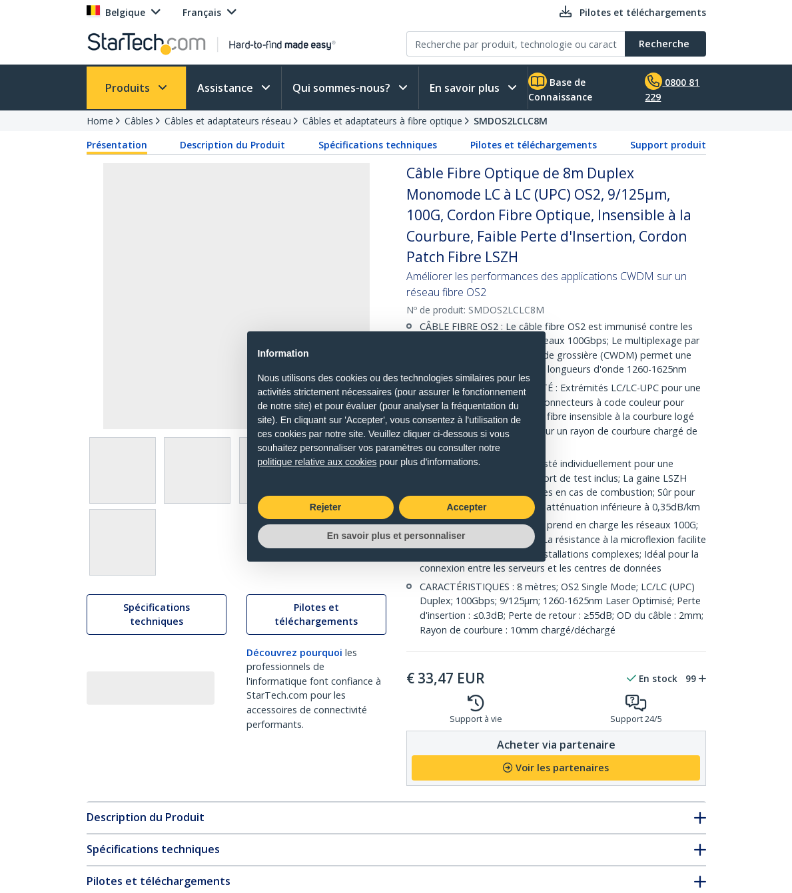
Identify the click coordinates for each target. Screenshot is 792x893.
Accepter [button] (467, 507)
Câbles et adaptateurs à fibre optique (382, 120)
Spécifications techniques (377, 144)
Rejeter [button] (325, 507)
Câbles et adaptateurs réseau (228, 120)
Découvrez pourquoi (294, 654)
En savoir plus (466, 88)
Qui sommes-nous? (342, 88)
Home (100, 120)
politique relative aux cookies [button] (317, 461)
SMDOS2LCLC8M (511, 120)
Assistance (226, 88)
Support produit (668, 144)
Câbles (139, 120)
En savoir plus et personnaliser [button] (396, 535)
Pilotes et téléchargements (533, 144)
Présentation (117, 144)
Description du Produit (232, 144)
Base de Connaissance (560, 88)
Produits (129, 88)
